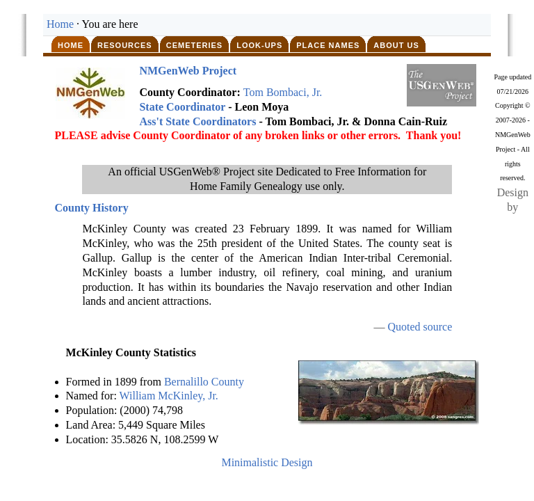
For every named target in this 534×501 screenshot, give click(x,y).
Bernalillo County (204, 382)
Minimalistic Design (266, 462)
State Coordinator (182, 107)
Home (60, 24)
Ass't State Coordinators (197, 121)
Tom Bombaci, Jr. (283, 92)
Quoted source (419, 327)
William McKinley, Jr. (169, 395)
